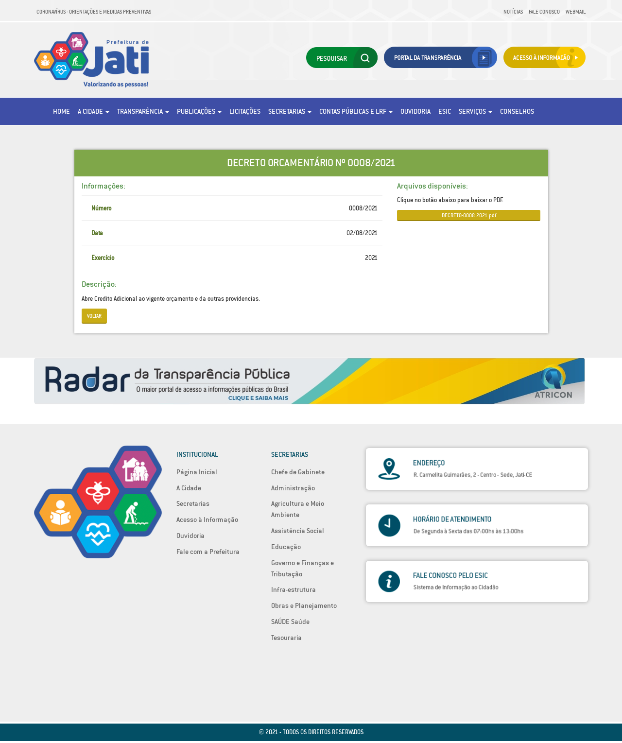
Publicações (199, 111)
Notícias (513, 11)
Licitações (244, 111)
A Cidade (93, 111)
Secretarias (289, 111)
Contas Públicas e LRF (356, 111)
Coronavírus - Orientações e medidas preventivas (93, 11)
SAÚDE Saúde (290, 621)
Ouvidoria (415, 111)
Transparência (143, 111)
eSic (444, 111)
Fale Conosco (544, 11)
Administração (293, 488)
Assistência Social (297, 530)
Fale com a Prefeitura (208, 551)
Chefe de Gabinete (298, 471)
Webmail (576, 11)
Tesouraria (286, 637)
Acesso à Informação (207, 519)
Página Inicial (196, 471)
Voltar (94, 315)
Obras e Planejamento (304, 605)
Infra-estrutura (293, 589)
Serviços (475, 111)
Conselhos (517, 111)
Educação (286, 546)
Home (61, 111)
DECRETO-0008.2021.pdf (469, 215)
